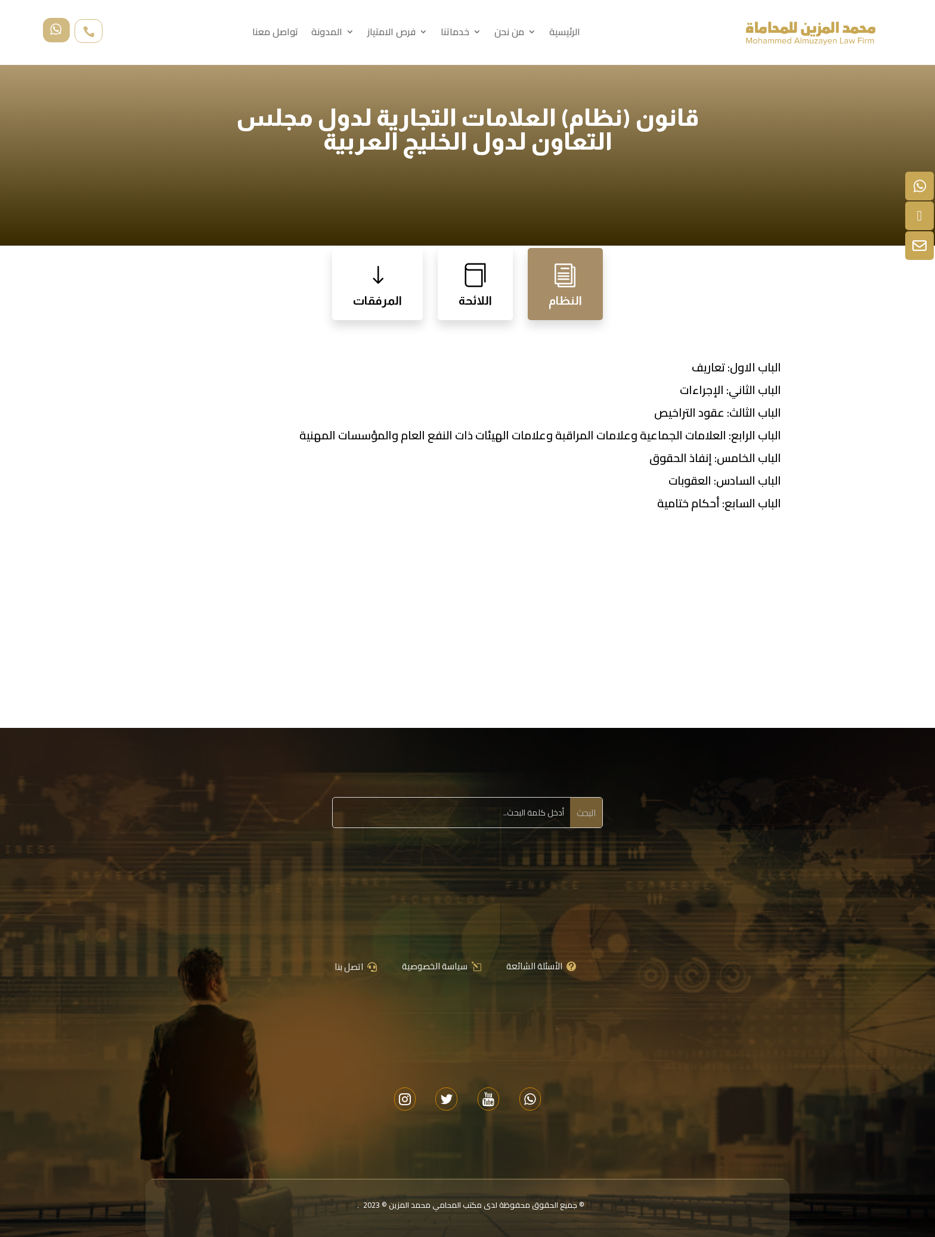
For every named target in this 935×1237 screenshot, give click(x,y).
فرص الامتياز (391, 34)
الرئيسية (564, 34)
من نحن (509, 34)
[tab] (565, 284)
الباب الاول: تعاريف (736, 367)
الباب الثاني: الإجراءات (730, 390)
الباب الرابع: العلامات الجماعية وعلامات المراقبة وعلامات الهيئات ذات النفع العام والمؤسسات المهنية (540, 435)
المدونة (326, 34)
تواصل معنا (275, 34)
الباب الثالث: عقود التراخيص (717, 412)
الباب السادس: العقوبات (724, 480)
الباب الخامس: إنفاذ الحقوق (715, 458)
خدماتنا (455, 34)
